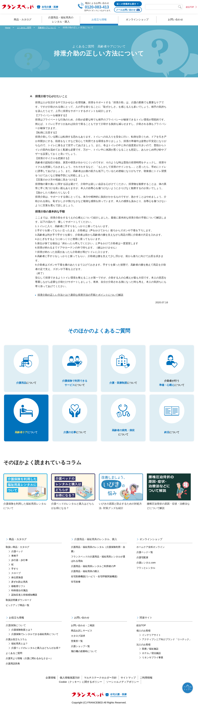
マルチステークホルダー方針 (100, 683)
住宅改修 (75, 587)
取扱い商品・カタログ (17, 552)
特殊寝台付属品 (19, 596)
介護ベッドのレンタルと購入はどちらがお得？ (36, 653)
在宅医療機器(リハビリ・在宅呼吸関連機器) (94, 582)
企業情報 (45, 683)
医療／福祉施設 (150, 654)
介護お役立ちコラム (16, 644)
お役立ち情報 (16, 622)
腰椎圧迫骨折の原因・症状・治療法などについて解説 (169, 497)
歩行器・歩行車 (19, 565)
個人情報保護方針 (67, 683)
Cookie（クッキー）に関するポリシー (79, 687)
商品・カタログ (18, 544)
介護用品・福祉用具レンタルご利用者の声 (93, 571)
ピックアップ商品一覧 (17, 610)
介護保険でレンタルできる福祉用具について (34, 639)
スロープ (16, 578)
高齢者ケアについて (49, 27)
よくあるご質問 (25, 27)
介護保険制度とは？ (21, 635)
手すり (14, 574)
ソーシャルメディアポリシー (123, 687)
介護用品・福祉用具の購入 (85, 576)
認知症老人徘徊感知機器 (24, 600)
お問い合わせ (81, 622)
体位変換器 (17, 582)
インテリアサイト (151, 640)
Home (8, 27)
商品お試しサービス (81, 636)
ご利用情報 (152, 683)
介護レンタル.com (146, 568)
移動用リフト (18, 591)
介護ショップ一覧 (80, 651)
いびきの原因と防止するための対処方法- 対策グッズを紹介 (121, 497)
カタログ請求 (78, 641)
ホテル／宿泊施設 (151, 658)
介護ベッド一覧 (144, 557)
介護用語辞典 (13, 669)
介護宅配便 (142, 562)
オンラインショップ (151, 544)
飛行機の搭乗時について (84, 656)
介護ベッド (17, 557)
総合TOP (190, 7)
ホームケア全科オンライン (150, 552)
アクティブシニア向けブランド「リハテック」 (166, 644)
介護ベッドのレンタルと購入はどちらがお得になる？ (73, 497)
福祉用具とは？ (19, 649)
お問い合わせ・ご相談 (83, 631)
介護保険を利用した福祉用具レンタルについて (25, 497)
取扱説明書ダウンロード (19, 605)
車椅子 (14, 561)
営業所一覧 (77, 646)
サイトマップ (131, 683)
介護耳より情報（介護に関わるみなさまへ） (29, 663)
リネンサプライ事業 (152, 663)
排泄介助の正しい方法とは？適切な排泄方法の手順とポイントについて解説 (80, 294)
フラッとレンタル (145, 573)
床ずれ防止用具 (19, 587)
